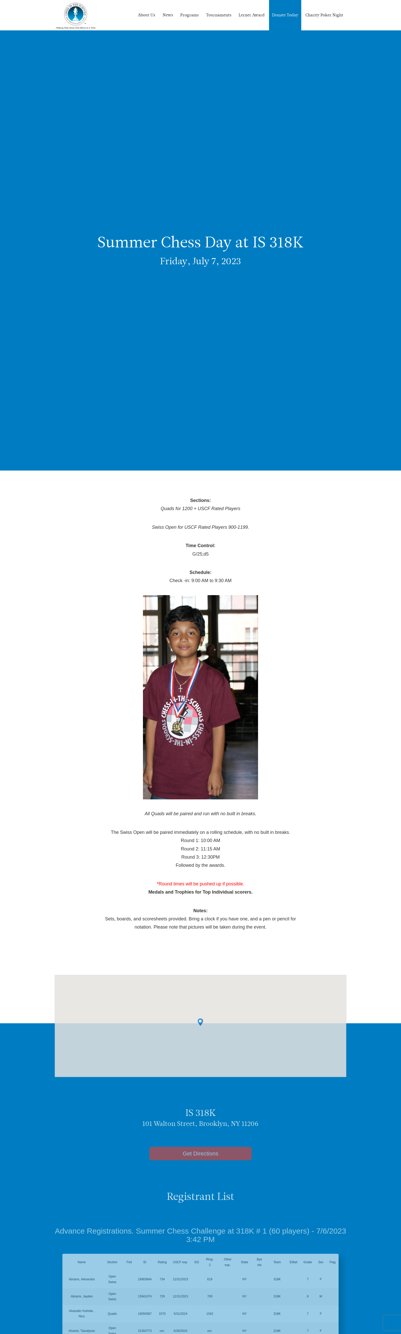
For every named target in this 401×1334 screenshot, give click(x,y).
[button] (200, 1029)
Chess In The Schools (76, 15)
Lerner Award (252, 15)
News (168, 15)
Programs (189, 15)
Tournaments (218, 15)
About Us (146, 15)
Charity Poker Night (324, 15)
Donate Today (285, 15)
